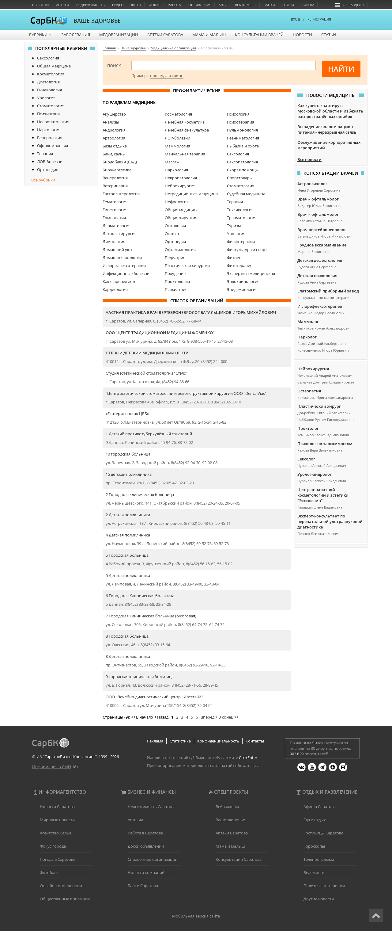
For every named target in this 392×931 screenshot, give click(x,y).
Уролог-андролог (314, 474)
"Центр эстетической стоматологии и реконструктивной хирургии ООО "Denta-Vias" (186, 393)
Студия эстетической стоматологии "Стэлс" (146, 373)
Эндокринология (243, 281)
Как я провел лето (120, 281)
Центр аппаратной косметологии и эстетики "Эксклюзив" (323, 495)
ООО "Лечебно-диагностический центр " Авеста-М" (154, 697)
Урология (46, 98)
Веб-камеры (245, 4)
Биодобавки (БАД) (120, 162)
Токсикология (240, 209)
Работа (174, 4)
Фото (136, 4)
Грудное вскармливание (321, 245)
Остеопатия (309, 391)
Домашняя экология (122, 257)
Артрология (114, 138)
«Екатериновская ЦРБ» (127, 413)
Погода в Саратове (57, 859)
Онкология (175, 225)
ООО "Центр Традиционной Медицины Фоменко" (160, 332)
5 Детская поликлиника (128, 575)
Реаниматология (243, 138)
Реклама (155, 741)
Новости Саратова (57, 806)
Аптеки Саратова (165, 34)
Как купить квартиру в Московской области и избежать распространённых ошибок (330, 111)
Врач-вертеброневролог (321, 229)
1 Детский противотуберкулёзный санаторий (149, 434)
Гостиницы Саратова (323, 833)
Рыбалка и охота (243, 146)
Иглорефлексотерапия (124, 265)
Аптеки (62, 4)
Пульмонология (242, 130)
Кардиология (115, 289)
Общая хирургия (181, 217)
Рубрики (40, 34)
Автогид (135, 819)
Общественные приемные (65, 899)
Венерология (49, 137)
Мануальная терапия (185, 154)
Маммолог (308, 321)
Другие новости (318, 899)
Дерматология (116, 225)
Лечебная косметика (185, 122)
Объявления (199, 4)
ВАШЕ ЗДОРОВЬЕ (97, 20)
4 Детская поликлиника (128, 535)
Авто (223, 4)
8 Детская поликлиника (128, 656)
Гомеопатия (114, 217)
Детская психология (317, 275)
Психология (238, 114)
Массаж (172, 162)
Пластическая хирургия (187, 265)
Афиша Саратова (319, 806)
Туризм (234, 225)
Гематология (115, 201)
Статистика (180, 741)
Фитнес (234, 257)
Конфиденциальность (218, 741)
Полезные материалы (324, 885)
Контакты (255, 741)
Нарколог (307, 337)
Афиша (307, 4)
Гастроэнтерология (121, 194)
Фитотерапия (239, 265)
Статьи (328, 34)
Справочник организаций (152, 859)
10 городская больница (128, 454)
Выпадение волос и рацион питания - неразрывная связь (326, 129)
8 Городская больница (127, 636)
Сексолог (306, 459)
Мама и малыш (209, 34)
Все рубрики (43, 180)
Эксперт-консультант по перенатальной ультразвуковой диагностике (330, 521)
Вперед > (209, 717)
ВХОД (295, 19)
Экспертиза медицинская (251, 273)
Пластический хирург (319, 406)
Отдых (288, 4)
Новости (40, 4)
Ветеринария (115, 186)
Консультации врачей (259, 34)
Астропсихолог (312, 183)
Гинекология (49, 90)
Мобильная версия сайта (196, 916)
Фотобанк (49, 872)
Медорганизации (118, 34)
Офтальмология (52, 145)
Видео (118, 4)
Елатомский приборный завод (328, 291)
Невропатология (53, 121)
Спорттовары (240, 178)
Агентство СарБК (56, 833)
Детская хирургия (120, 233)
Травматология (241, 217)
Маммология (177, 146)
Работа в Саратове (145, 833)
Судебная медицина (246, 194)
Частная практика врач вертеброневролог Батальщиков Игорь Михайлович (191, 312)
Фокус (154, 4)
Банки (269, 4)
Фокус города (53, 846)
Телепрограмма (318, 859)
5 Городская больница (127, 555)
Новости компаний (146, 872)
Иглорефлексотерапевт (320, 306)
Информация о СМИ (51, 766)
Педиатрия (175, 257)
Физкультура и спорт (247, 249)
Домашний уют (117, 249)
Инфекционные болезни (126, 273)
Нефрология (177, 201)
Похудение (175, 273)
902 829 (296, 754)
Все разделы (349, 4)
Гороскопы (314, 846)
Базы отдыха (115, 146)
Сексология (48, 58)
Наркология (48, 129)
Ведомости (313, 872)
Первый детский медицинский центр (147, 353)
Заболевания (75, 34)
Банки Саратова (143, 885)
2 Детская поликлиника (128, 514)
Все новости (309, 159)
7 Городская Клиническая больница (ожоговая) (151, 616)
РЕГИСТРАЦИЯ (319, 19)
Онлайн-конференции (61, 885)
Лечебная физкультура (187, 130)
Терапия (45, 153)
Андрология (114, 130)
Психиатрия (48, 113)
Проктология (177, 281)
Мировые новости (57, 819)
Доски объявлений (146, 846)
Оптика (172, 233)
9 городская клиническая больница (140, 676)
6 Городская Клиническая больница (140, 595)
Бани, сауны (114, 154)
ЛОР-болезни (49, 161)
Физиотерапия (241, 241)
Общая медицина (54, 66)
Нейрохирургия (180, 186)
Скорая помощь (242, 170)
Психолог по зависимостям (324, 443)
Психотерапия (240, 122)
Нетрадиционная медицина (191, 194)
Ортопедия (47, 169)
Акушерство (114, 114)
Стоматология (50, 106)
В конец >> (228, 717)
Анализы (111, 122)
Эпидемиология (242, 289)
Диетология (48, 82)
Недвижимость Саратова (151, 806)
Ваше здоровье (230, 819)
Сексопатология (242, 162)
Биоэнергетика (117, 170)
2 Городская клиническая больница (140, 494)
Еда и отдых (314, 819)
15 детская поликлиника (129, 474)
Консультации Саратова (239, 859)
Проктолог (308, 428)
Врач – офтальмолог (318, 199)
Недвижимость (90, 4)
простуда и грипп (166, 75)
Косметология (50, 74)
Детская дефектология (319, 260)
